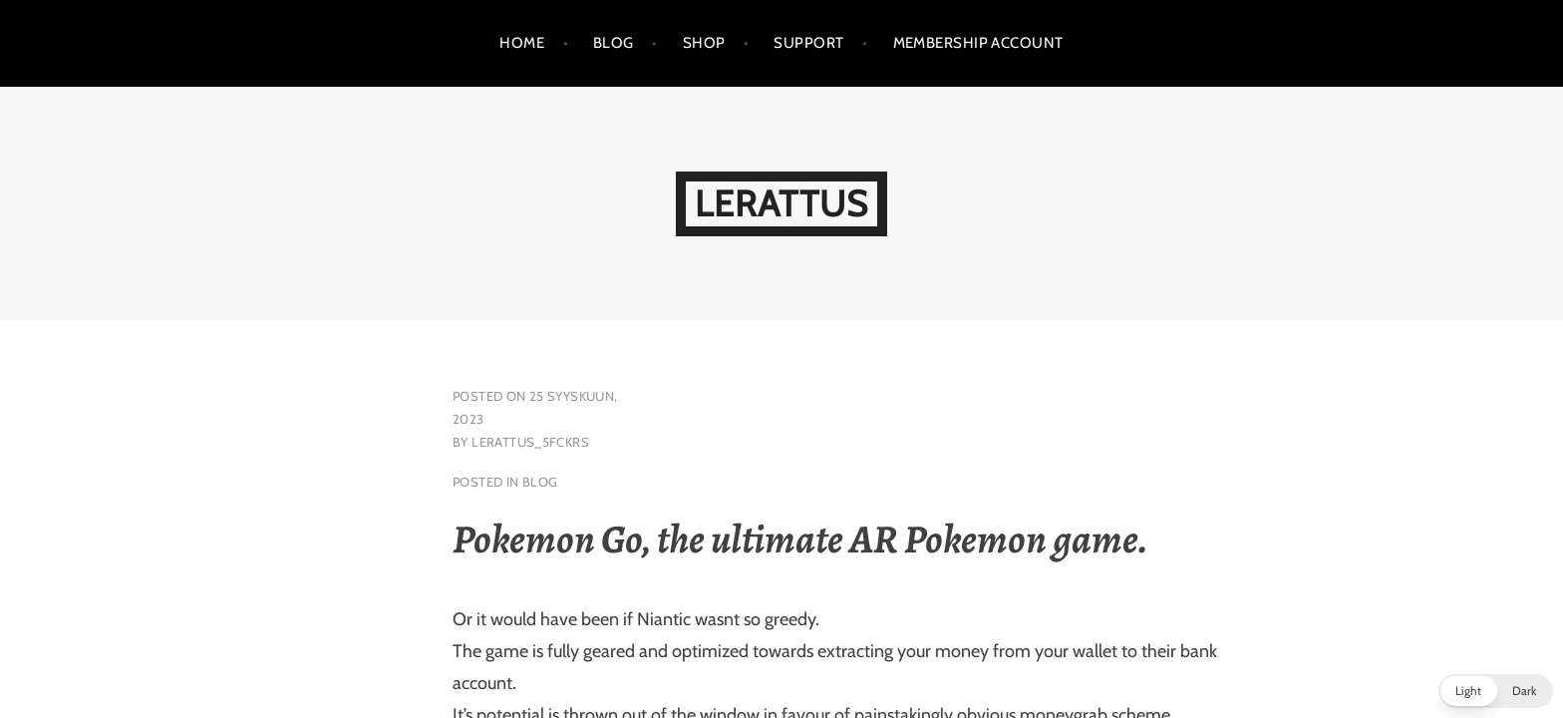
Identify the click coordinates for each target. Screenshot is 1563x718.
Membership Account (978, 43)
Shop (704, 43)
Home (521, 43)
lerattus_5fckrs (530, 442)
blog (540, 482)
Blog (613, 43)
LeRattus (781, 203)
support (808, 43)
